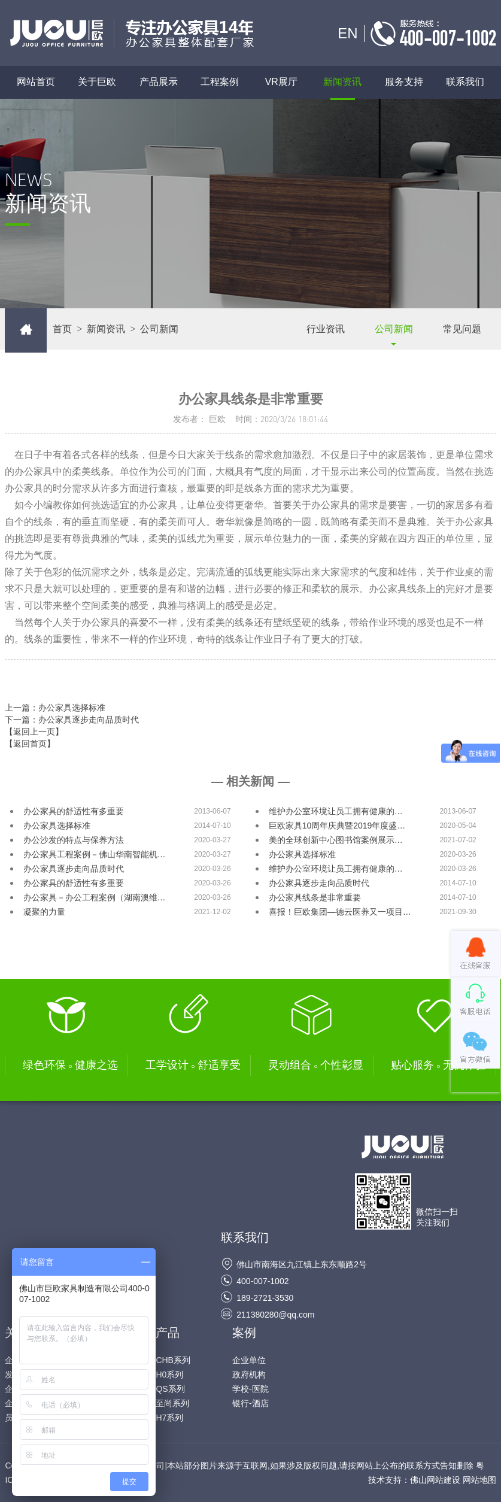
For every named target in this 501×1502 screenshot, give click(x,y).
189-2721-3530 (264, 1298)
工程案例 (220, 82)
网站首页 (36, 82)
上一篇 (55, 707)
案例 (244, 1332)
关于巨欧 (97, 82)
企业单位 (249, 1360)
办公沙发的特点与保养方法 (73, 840)
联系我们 (465, 82)
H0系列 (169, 1374)
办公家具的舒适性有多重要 (73, 811)
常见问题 (462, 329)
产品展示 (164, 82)
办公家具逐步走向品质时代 (73, 868)
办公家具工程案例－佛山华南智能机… (94, 854)
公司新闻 (394, 329)
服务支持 (404, 82)
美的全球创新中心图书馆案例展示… (336, 840)
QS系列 (170, 1389)
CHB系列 (173, 1360)
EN (347, 33)
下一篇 (72, 719)
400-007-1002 (262, 1281)
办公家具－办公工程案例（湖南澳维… (94, 897)
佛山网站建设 (435, 1480)
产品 (168, 1332)
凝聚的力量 (44, 912)
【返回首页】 (30, 743)
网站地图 (479, 1480)
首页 (62, 329)
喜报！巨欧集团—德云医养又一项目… (340, 912)
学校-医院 (250, 1389)
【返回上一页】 (34, 731)
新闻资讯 (342, 82)
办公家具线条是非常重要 (315, 897)
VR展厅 (281, 82)
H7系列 (169, 1417)
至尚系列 (172, 1403)
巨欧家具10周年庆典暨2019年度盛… (337, 825)
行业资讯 (325, 329)
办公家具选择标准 (56, 825)
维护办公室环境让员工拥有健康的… (336, 811)
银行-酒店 (250, 1403)
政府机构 (249, 1374)
